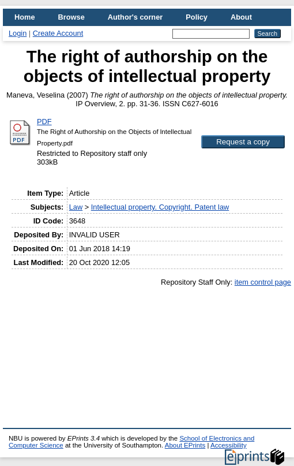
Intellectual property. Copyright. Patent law (160, 207)
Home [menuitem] (24, 17)
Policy (197, 17)
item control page (263, 282)
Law (75, 207)
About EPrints (185, 445)
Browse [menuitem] (71, 17)
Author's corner (135, 17)
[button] (243, 141)
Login (18, 33)
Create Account (58, 33)
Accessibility (228, 445)
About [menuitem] (241, 17)
